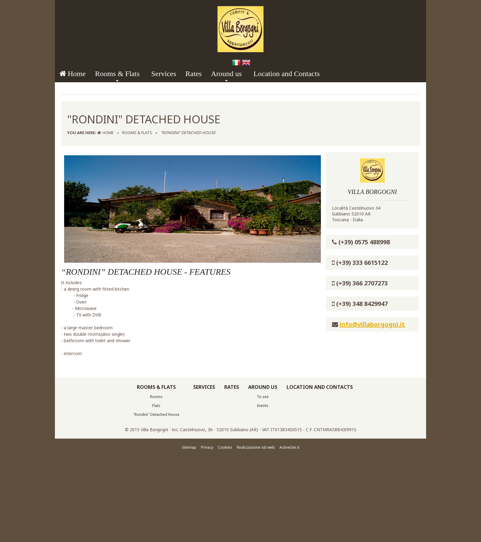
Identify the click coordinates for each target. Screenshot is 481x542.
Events (262, 519)
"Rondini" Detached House (156, 528)
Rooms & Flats (117, 74)
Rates (193, 74)
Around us (226, 74)
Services (163, 74)
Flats (156, 519)
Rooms (156, 510)
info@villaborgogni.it (372, 438)
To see (263, 510)
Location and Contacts (286, 74)
